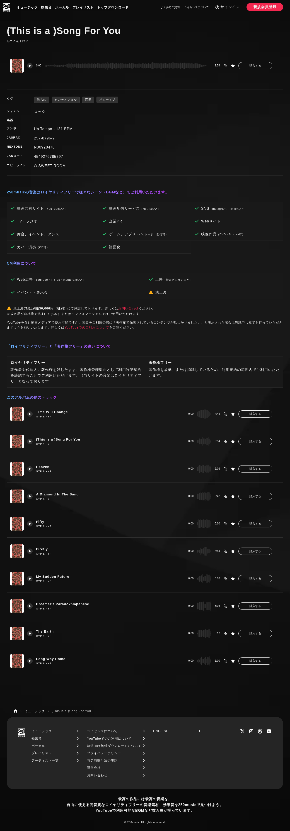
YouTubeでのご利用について (87, 327)
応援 (88, 99)
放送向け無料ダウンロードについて (114, 746)
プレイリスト (83, 7)
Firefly (42, 549)
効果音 (46, 7)
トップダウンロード (113, 7)
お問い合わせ (128, 308)
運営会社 (94, 768)
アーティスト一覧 (45, 760)
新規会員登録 (264, 7)
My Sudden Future (52, 576)
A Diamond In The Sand (57, 494)
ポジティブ (107, 99)
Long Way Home (50, 659)
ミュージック (27, 7)
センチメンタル (66, 99)
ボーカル (62, 7)
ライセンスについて (196, 7)
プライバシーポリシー (104, 753)
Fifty (40, 522)
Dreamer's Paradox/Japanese (62, 604)
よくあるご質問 (170, 7)
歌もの (41, 99)
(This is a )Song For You (58, 439)
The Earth (45, 631)
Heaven (42, 467)
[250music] (6, 7)
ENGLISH (161, 731)
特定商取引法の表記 (102, 760)
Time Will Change (52, 412)
